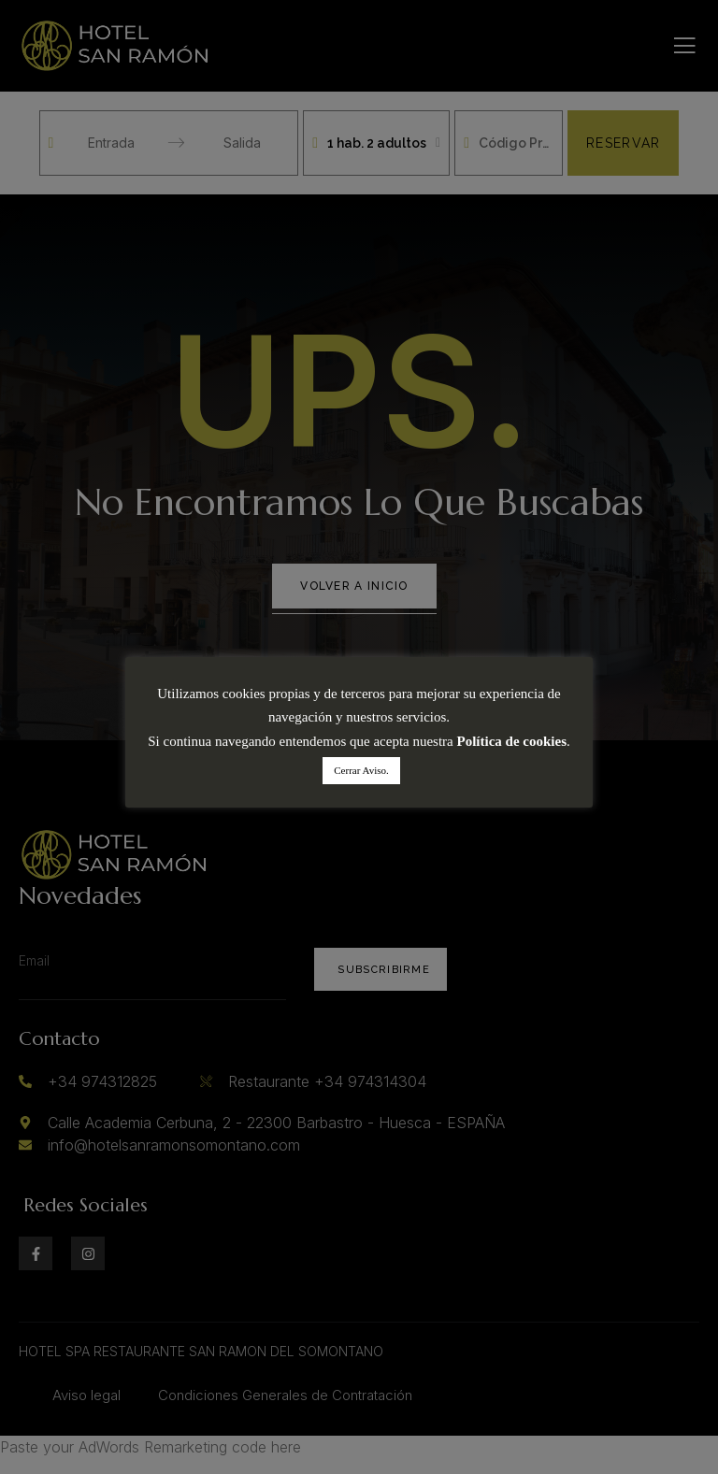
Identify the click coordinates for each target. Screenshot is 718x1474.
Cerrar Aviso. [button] (361, 770)
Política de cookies (512, 741)
